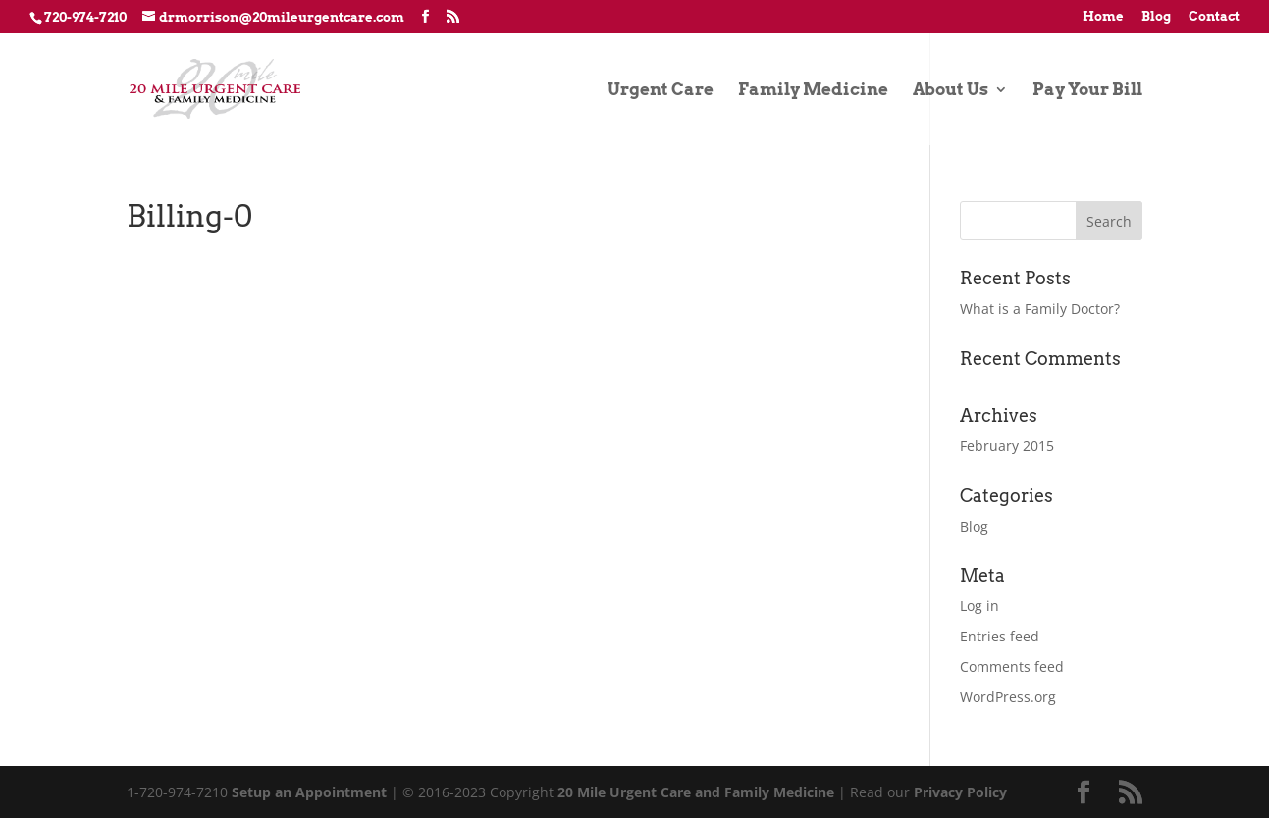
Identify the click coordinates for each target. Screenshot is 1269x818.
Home (1103, 17)
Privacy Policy (960, 792)
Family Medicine (813, 90)
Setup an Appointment (309, 792)
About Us (950, 90)
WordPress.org (1008, 697)
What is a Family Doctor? (1040, 308)
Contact (1214, 17)
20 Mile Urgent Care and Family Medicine (695, 792)
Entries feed (999, 636)
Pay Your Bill (1087, 90)
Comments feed (1012, 666)
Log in (979, 605)
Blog (1156, 17)
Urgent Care (661, 90)
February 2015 (1007, 445)
